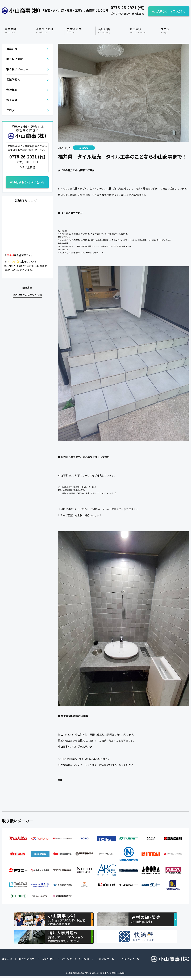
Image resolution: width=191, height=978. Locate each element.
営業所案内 (74, 30)
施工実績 (138, 30)
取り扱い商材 (44, 30)
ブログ (165, 30)
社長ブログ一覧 (131, 958)
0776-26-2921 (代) (27, 156)
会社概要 (104, 30)
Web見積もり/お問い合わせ (27, 182)
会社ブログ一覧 (105, 958)
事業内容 (10, 30)
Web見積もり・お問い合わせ (169, 11)
